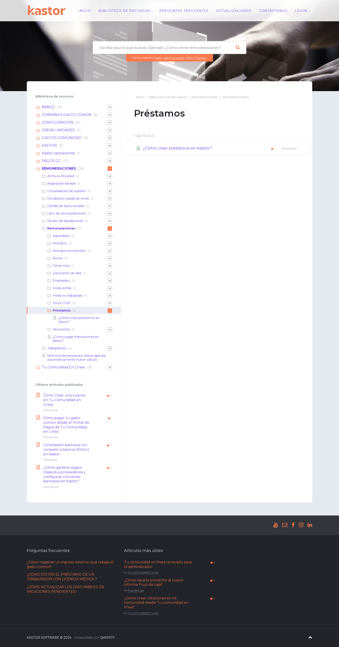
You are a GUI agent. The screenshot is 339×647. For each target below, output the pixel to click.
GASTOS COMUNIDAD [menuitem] (61, 138)
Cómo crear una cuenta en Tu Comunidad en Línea (64, 400)
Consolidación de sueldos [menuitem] (66, 191)
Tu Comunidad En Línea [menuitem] (63, 367)
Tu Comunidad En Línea (143, 572)
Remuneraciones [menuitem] (61, 228)
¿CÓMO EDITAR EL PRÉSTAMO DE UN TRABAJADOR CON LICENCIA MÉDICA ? (62, 576)
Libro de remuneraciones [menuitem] (66, 213)
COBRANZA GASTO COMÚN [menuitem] (66, 115)
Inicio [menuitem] (84, 11)
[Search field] (169, 47)
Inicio (140, 97)
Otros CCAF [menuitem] (62, 303)
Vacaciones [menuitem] (61, 329)
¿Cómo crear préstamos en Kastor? (177, 148)
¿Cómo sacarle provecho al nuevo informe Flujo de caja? (153, 582)
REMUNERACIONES (204, 97)
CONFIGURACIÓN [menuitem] (57, 122)
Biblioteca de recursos (168, 97)
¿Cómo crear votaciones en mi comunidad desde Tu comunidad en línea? (156, 602)
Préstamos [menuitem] (62, 310)
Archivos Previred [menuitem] (60, 176)
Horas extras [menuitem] (62, 288)
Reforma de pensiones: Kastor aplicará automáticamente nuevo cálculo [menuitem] (76, 358)
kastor (158, 57)
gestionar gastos (174, 57)
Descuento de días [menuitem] (67, 273)
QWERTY (107, 638)
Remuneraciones (236, 97)
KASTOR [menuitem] (49, 145)
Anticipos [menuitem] (60, 243)
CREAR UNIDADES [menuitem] (58, 130)
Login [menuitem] (301, 11)
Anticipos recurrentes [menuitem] (69, 251)
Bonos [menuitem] (58, 258)
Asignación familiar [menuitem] (61, 184)
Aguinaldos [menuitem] (61, 236)
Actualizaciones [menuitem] (234, 11)
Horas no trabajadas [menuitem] (68, 295)
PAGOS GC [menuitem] (51, 161)
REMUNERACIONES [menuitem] (59, 168)
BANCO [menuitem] (48, 107)
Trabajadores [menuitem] (56, 348)
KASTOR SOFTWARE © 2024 (49, 638)
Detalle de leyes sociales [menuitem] (66, 206)
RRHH (190, 57)
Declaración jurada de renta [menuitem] (68, 198)
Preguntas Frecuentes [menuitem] (184, 11)
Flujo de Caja (136, 590)
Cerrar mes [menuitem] (61, 266)
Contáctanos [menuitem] (273, 11)
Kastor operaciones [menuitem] (58, 153)
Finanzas (200, 57)
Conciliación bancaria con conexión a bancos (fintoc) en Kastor (66, 449)
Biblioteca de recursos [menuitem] (124, 11)
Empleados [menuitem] (61, 281)
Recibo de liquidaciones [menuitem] (65, 221)
